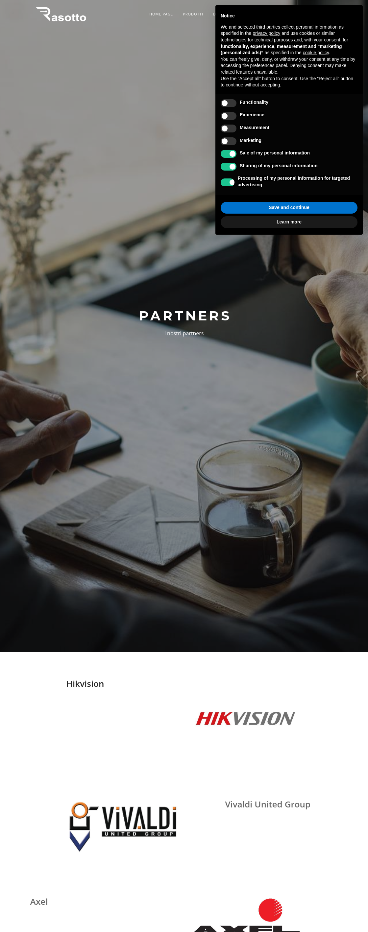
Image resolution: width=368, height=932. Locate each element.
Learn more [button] (289, 221)
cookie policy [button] (316, 52)
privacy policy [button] (266, 33)
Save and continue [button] (289, 207)
